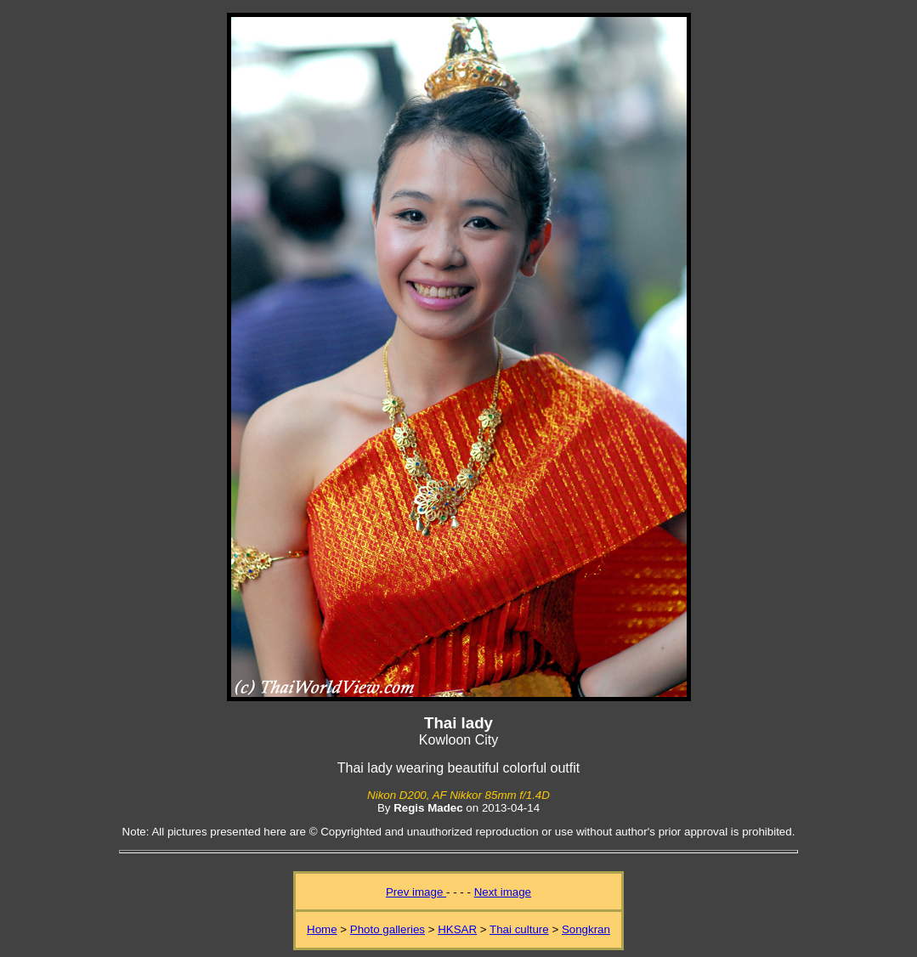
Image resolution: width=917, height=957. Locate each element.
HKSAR (457, 929)
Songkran (586, 929)
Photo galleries (387, 929)
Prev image (416, 892)
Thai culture (519, 929)
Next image (502, 892)
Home (322, 929)
